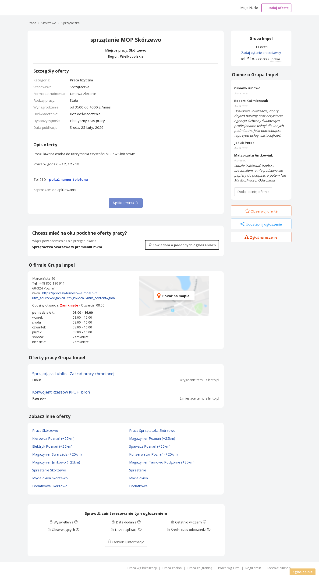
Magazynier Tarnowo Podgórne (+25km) (162, 462)
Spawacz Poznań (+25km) (149, 446)
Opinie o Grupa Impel (255, 75)
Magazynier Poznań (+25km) (152, 438)
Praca (32, 23)
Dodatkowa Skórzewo (49, 486)
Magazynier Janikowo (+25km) (56, 462)
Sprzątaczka (70, 23)
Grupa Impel (261, 38)
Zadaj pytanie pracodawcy (261, 52)
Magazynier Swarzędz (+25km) (57, 454)
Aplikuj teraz (126, 203)
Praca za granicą (199, 568)
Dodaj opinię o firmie (253, 191)
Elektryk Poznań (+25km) (52, 446)
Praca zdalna (172, 568)
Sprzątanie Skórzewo (49, 470)
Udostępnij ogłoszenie (261, 224)
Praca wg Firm (229, 568)
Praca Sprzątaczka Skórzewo (152, 430)
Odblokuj (126, 541)
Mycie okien (138, 478)
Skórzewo (137, 50)
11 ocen (261, 47)
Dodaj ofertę (276, 8)
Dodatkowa (138, 486)
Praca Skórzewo (45, 430)
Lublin (36, 380)
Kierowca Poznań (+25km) (53, 438)
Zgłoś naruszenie (261, 237)
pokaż (276, 59)
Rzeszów (39, 398)
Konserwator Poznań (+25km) (153, 454)
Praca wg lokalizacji (142, 568)
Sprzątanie (137, 470)
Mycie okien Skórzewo (50, 478)
